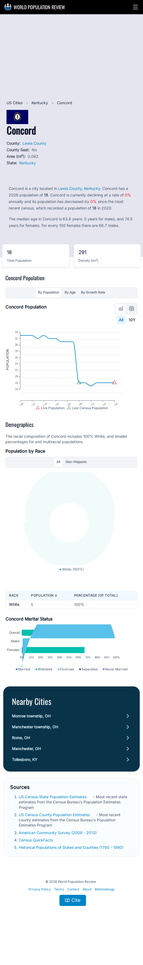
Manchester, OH (26, 772)
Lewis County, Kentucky (79, 188)
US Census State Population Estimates (53, 821)
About (86, 913)
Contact (73, 913)
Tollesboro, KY (24, 783)
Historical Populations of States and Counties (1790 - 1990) (72, 871)
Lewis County (34, 143)
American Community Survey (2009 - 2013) (58, 857)
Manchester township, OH (35, 751)
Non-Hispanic (76, 473)
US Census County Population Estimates (55, 839)
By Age (70, 292)
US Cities (15, 102)
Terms (59, 913)
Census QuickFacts (36, 864)
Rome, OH (21, 762)
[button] (135, 7)
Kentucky (40, 102)
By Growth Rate (93, 292)
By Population (48, 292)
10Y (132, 319)
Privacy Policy (39, 913)
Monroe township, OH (31, 740)
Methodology (105, 913)
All (121, 319)
